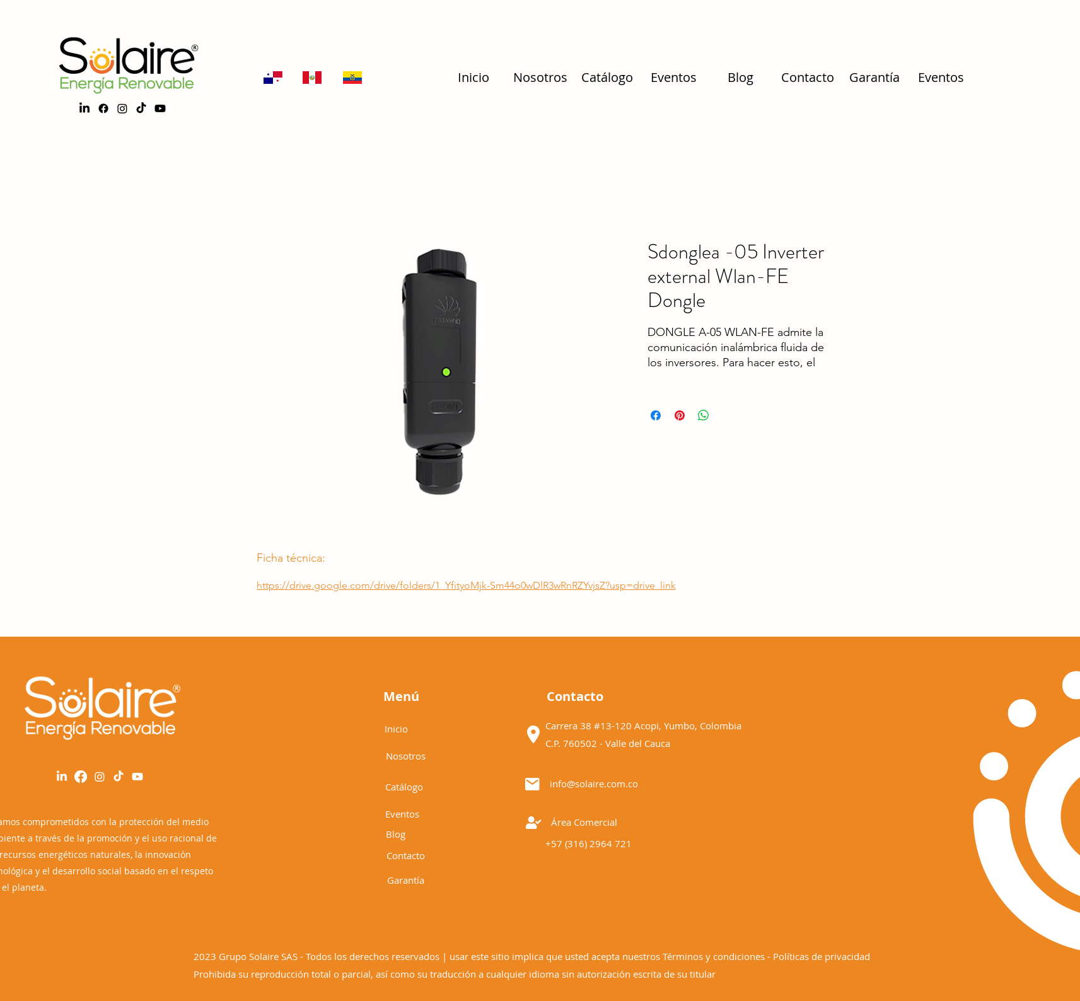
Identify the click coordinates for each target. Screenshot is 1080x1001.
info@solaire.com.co (594, 783)
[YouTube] (137, 776)
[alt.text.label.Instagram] (122, 108)
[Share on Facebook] (655, 415)
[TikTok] (141, 108)
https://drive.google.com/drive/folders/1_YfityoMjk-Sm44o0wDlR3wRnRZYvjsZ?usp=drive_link (466, 585)
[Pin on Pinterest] (679, 415)
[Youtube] (160, 108)
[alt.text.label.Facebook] (103, 108)
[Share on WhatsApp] (703, 415)
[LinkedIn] (84, 108)
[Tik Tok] (118, 776)
